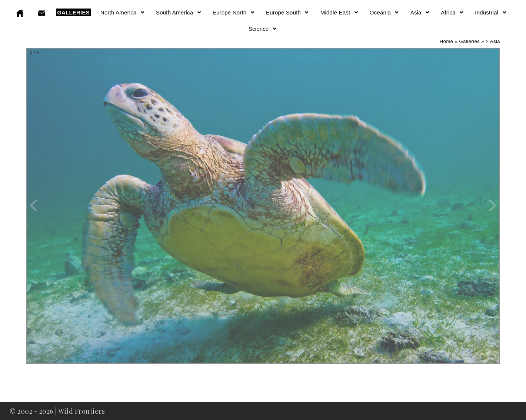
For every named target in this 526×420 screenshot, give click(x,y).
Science (263, 29)
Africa (452, 12)
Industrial (491, 12)
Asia (420, 12)
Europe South (288, 12)
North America (122, 12)
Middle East (339, 12)
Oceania (385, 12)
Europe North (234, 12)
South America (179, 12)
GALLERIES (73, 12)
